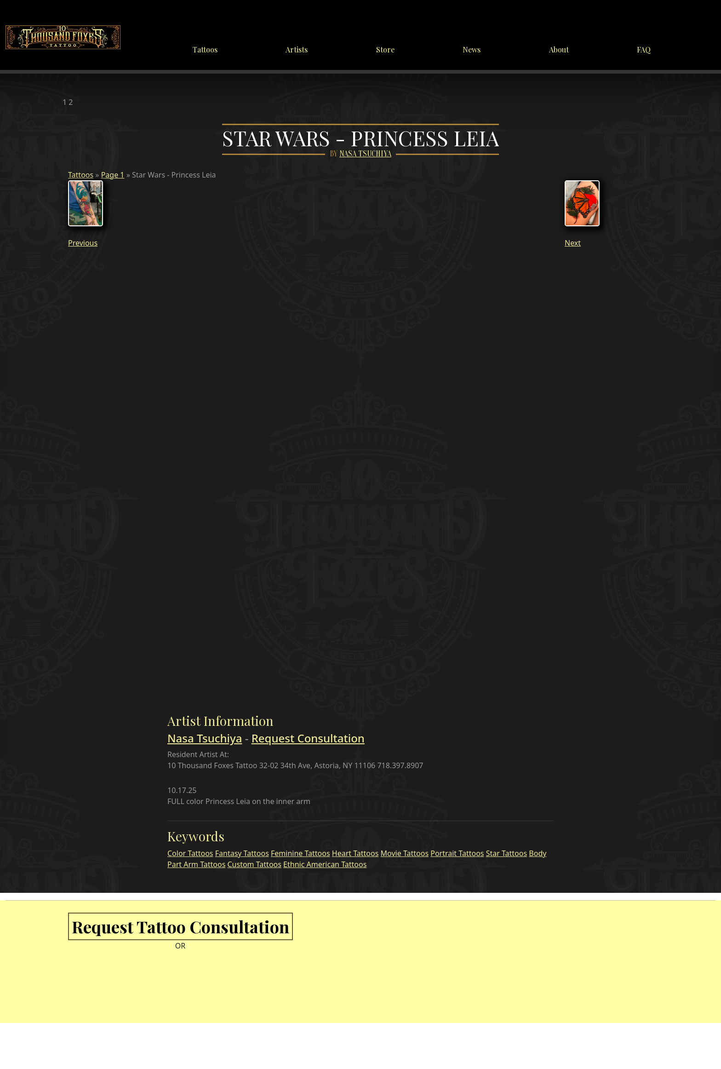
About (559, 49)
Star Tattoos (506, 853)
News (472, 49)
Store (385, 49)
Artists (297, 49)
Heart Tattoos (355, 853)
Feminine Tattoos (300, 853)
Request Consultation (308, 738)
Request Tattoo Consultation (180, 926)
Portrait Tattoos (457, 853)
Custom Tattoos (254, 864)
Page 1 (113, 175)
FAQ (644, 49)
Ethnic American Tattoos (324, 864)
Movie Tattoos (405, 853)
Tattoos (205, 49)
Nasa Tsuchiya (365, 154)
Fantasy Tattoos (242, 853)
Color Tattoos (190, 853)
